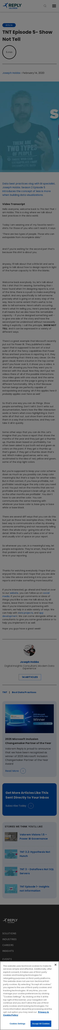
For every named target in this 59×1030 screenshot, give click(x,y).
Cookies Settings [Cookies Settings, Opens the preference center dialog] (17, 1024)
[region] (29, 995)
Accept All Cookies (41, 1024)
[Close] (55, 964)
